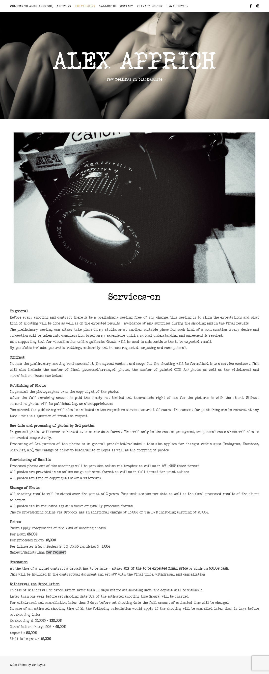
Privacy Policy (150, 6)
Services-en (85, 6)
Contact (126, 6)
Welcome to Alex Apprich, (31, 6)
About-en (64, 6)
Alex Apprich (134, 61)
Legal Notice (177, 6)
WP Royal (38, 665)
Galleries (108, 6)
